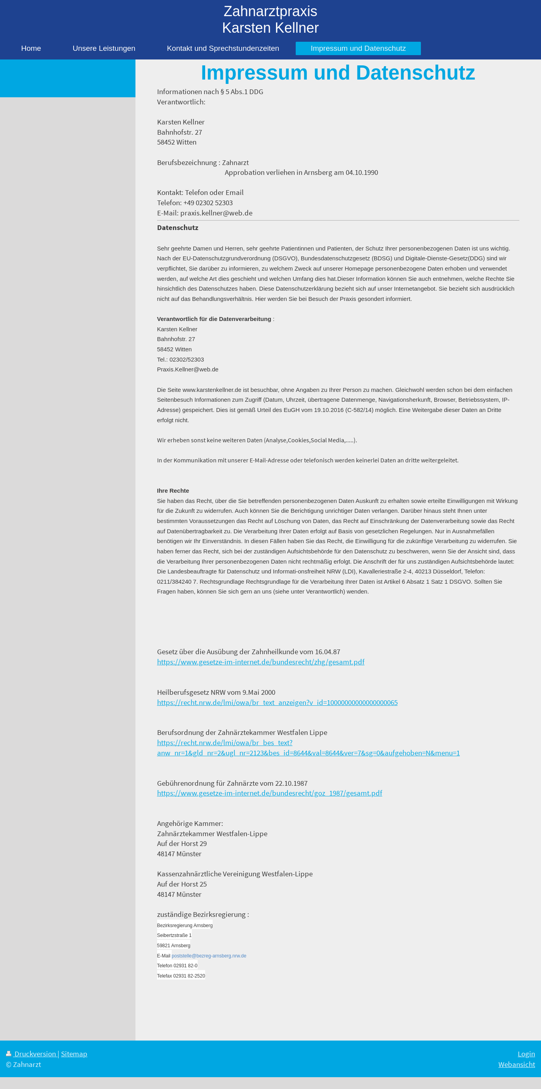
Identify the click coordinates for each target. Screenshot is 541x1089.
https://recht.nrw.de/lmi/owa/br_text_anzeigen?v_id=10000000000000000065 (277, 702)
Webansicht (516, 1064)
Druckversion (31, 1053)
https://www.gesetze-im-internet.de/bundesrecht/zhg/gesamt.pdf (261, 661)
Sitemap (74, 1053)
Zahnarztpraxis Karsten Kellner (270, 19)
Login (526, 1053)
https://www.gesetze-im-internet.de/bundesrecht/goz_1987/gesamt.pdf (269, 793)
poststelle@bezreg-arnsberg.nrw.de (209, 956)
